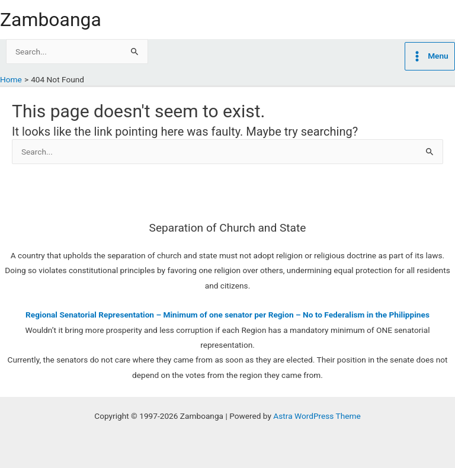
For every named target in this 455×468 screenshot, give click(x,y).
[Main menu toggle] (430, 56)
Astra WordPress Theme (316, 416)
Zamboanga (50, 19)
